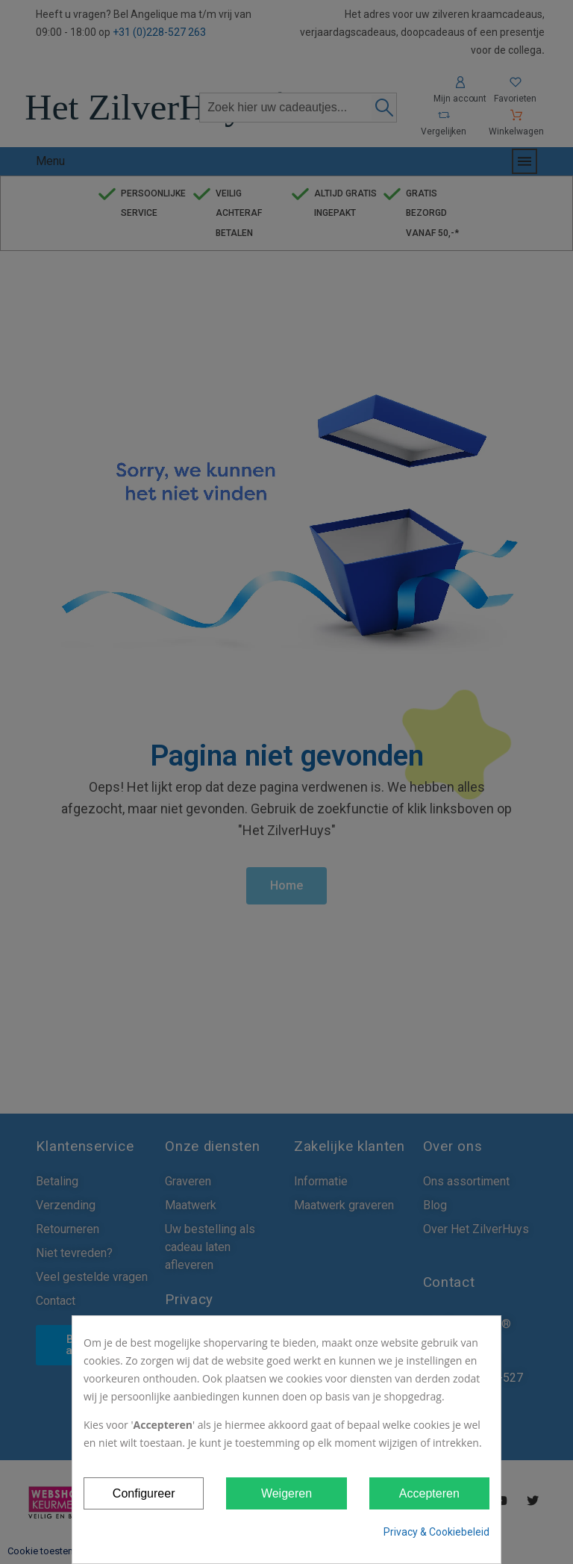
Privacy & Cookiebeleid (436, 1532)
